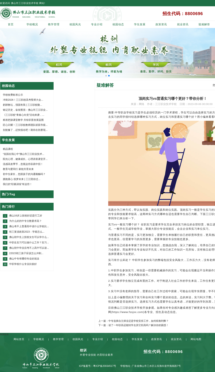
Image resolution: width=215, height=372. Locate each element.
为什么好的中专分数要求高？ (25, 220)
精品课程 (8, 149)
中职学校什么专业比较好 (23, 264)
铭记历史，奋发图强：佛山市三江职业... (25, 109)
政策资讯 (161, 24)
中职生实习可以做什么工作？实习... (29, 242)
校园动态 (118, 24)
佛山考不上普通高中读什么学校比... (29, 226)
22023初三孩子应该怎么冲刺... (26, 253)
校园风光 (75, 24)
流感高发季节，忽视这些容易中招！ (23, 164)
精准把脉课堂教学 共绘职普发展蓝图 (23, 119)
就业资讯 (182, 24)
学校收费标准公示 (13, 94)
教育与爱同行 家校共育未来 (18, 169)
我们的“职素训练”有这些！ (17, 184)
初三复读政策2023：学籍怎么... (26, 231)
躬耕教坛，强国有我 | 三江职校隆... (22, 104)
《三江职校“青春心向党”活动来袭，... (23, 114)
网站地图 (196, 339)
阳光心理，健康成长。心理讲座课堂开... (25, 159)
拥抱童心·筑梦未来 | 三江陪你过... (21, 179)
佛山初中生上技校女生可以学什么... (29, 237)
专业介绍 (96, 24)
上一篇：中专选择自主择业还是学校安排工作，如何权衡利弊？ (133, 320)
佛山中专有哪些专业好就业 (24, 258)
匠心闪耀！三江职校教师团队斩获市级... (25, 124)
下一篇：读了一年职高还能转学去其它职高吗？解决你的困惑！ (133, 325)
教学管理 (53, 24)
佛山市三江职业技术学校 (25, 3)
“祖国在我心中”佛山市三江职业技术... (23, 154)
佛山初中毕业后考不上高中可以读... (29, 247)
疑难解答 (204, 24)
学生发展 (139, 24)
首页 (11, 24)
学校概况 (32, 24)
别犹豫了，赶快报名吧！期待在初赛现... (25, 129)
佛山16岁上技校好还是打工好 (25, 215)
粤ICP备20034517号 (104, 365)
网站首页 (19, 339)
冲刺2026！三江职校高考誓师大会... (23, 99)
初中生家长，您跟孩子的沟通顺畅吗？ (24, 174)
